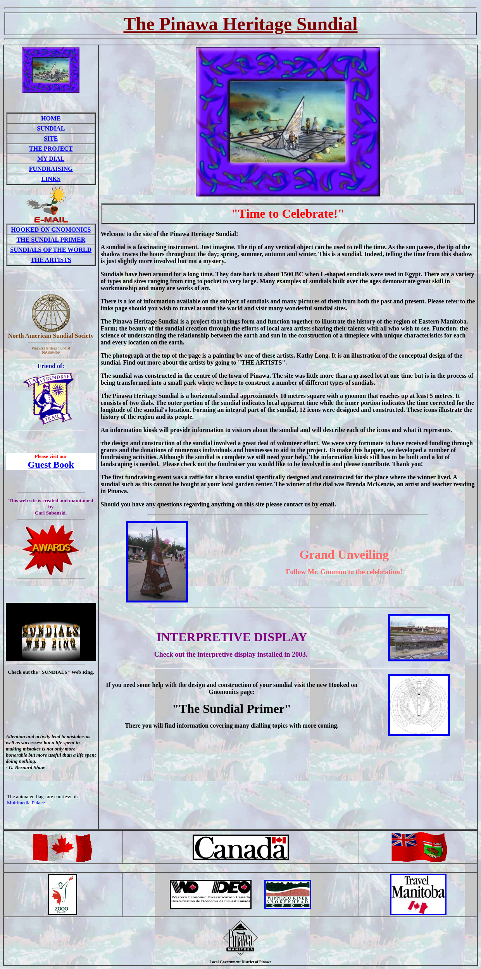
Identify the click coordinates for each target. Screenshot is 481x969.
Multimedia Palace (26, 802)
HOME (51, 118)
